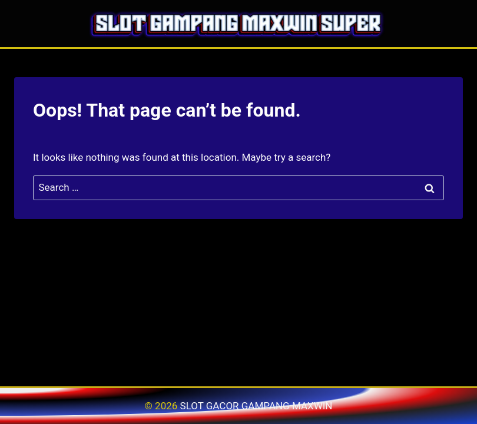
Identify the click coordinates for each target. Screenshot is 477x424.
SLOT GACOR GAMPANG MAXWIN (256, 406)
